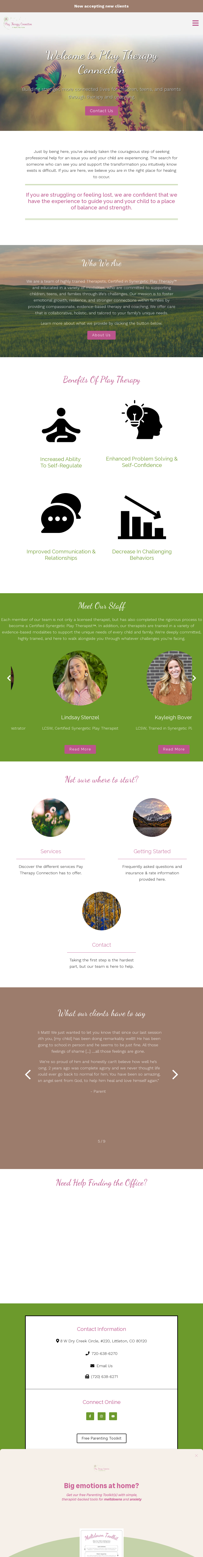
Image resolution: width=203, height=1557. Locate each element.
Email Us (101, 1365)
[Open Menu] (195, 23)
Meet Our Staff (101, 606)
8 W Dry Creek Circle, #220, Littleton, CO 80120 (101, 1341)
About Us (101, 335)
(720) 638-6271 (101, 1376)
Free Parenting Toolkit (102, 1438)
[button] (28, 1075)
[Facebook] (90, 1416)
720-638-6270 (102, 1353)
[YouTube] (113, 1416)
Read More (55, 749)
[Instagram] (102, 1416)
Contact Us (101, 110)
